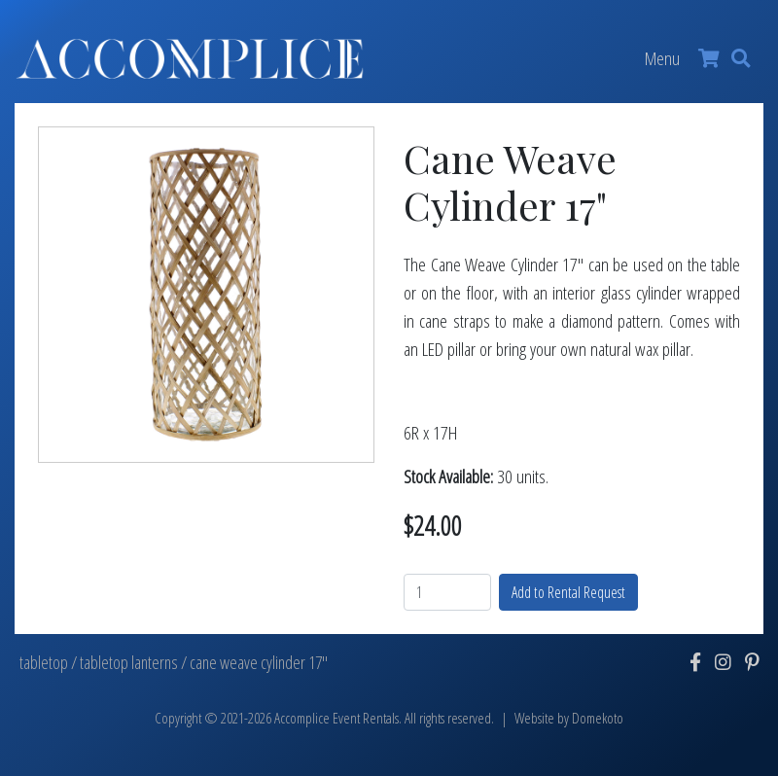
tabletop (43, 662)
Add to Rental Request (568, 592)
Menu (662, 58)
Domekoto (597, 718)
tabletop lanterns (129, 662)
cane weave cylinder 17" (259, 662)
